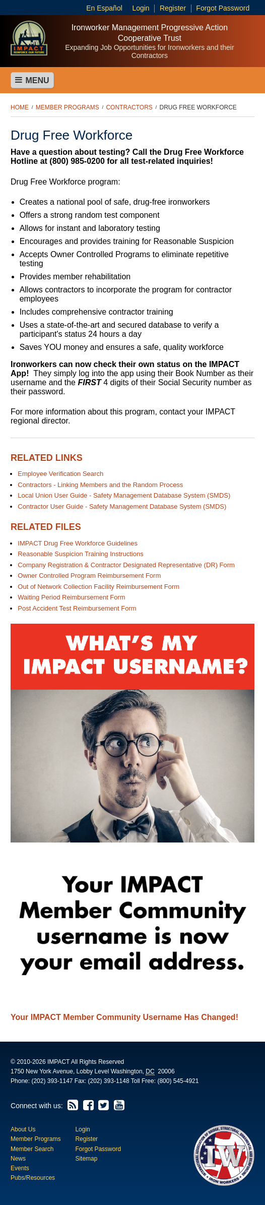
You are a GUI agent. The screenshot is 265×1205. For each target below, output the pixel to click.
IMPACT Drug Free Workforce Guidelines (78, 543)
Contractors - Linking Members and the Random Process (100, 485)
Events (20, 1168)
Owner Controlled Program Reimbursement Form (89, 575)
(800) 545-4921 (177, 1080)
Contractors (129, 107)
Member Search (32, 1149)
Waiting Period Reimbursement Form (71, 597)
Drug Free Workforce (198, 107)
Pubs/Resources (33, 1177)
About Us (23, 1129)
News (18, 1158)
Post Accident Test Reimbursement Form (77, 608)
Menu (32, 80)
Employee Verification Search (60, 473)
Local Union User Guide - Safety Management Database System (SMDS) (124, 495)
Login (140, 8)
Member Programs (67, 107)
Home (20, 107)
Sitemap (86, 1158)
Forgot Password (222, 8)
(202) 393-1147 (52, 1080)
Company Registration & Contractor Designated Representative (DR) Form (126, 565)
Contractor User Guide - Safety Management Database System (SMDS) (122, 506)
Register (173, 8)
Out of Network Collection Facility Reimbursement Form (98, 586)
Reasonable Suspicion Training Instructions (80, 554)
